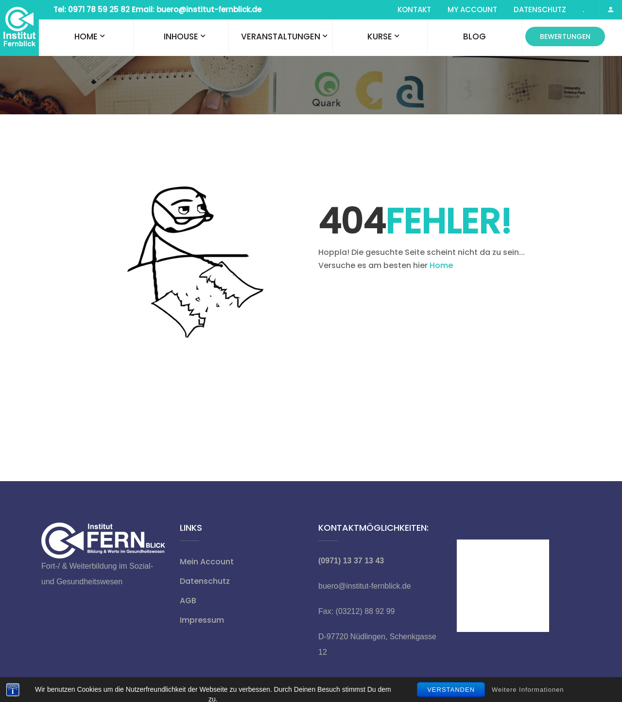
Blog (474, 36)
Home (86, 36)
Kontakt (414, 9)
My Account (472, 9)
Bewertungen (565, 36)
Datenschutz (540, 9)
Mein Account (207, 561)
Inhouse (181, 36)
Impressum (202, 620)
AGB (188, 600)
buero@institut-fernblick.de (364, 586)
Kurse (379, 36)
